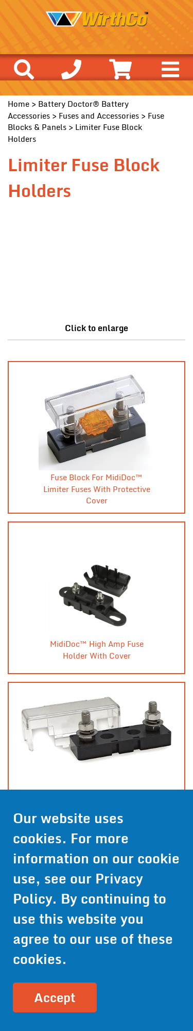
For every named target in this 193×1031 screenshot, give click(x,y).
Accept (55, 997)
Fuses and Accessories (99, 115)
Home (18, 103)
